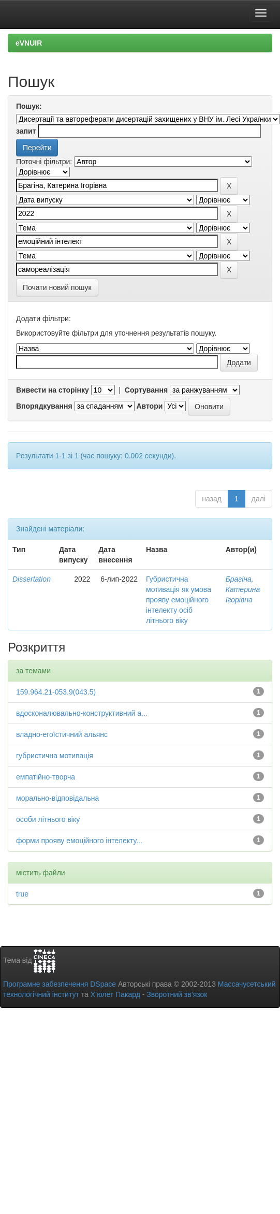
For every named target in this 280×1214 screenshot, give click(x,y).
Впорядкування (44, 406)
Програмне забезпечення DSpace (59, 984)
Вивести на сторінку (52, 390)
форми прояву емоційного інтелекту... (79, 840)
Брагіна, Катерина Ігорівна (243, 589)
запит (26, 131)
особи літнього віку (48, 819)
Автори (149, 406)
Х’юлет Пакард (115, 994)
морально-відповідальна (57, 798)
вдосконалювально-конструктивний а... (82, 713)
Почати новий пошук (57, 287)
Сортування (146, 390)
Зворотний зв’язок (176, 994)
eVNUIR (29, 43)
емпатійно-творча (45, 777)
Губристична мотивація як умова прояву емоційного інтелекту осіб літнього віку (178, 600)
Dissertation (31, 579)
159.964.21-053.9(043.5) (56, 692)
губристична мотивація (54, 755)
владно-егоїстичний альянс (62, 734)
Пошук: (29, 106)
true (22, 894)
